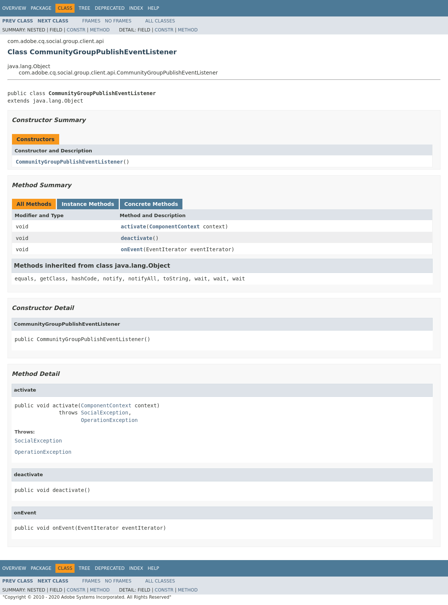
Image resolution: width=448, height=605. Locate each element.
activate (133, 226)
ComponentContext (174, 226)
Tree (84, 8)
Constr (76, 30)
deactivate (136, 238)
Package (41, 8)
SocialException (104, 413)
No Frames (118, 21)
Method (100, 30)
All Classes (160, 21)
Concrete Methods (151, 204)
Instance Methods (87, 204)
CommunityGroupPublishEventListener (69, 162)
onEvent (132, 249)
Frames (91, 21)
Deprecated (110, 8)
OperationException (109, 420)
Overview (14, 8)
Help (153, 8)
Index (136, 8)
